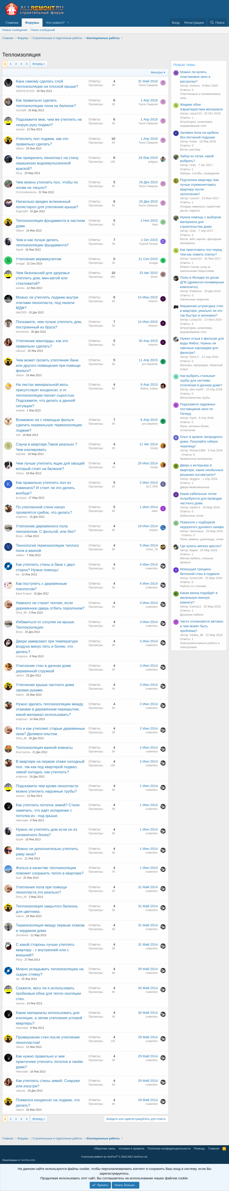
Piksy (19, 959)
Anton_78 (152, 549)
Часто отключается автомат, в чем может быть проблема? (202, 626)
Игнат (154, 276)
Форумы (32, 22)
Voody (154, 448)
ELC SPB (152, 486)
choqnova (22, 656)
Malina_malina (149, 388)
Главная (12, 22)
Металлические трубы (195, 397)
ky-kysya (21, 497)
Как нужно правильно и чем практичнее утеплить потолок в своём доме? (49, 1061)
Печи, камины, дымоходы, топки (201, 539)
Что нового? (55, 22)
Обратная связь (104, 1148)
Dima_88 (21, 612)
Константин (23, 752)
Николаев (22, 820)
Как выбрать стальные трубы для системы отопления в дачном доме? (201, 380)
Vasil (155, 224)
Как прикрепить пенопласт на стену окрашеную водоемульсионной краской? (47, 163)
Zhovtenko (22, 935)
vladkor (20, 555)
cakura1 (20, 350)
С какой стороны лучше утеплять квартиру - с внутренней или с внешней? (45, 949)
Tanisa (20, 473)
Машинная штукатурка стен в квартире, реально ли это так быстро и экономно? (201, 310)
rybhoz (20, 675)
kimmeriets (22, 331)
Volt (18, 435)
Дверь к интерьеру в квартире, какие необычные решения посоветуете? (201, 469)
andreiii (20, 410)
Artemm (153, 301)
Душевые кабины (192, 614)
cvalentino (152, 568)
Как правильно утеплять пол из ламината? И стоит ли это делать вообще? (45, 488)
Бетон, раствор (190, 149)
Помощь (199, 1148)
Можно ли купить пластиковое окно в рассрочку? (195, 76)
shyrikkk (20, 454)
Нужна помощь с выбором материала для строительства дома (200, 221)
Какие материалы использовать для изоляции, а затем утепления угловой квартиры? (49, 1018)
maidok (153, 530)
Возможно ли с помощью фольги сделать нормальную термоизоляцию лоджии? (49, 425)
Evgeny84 (22, 211)
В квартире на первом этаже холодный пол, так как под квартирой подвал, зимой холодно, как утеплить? (50, 766)
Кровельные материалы (196, 458)
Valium (20, 148)
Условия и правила (131, 1148)
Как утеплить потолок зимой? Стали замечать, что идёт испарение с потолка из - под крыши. (48, 810)
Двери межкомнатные (194, 487)
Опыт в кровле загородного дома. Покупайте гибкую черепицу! (201, 441)
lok (17, 574)
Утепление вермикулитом (38, 259)
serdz (19, 858)
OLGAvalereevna (26, 192)
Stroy (19, 173)
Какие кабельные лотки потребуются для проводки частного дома (201, 498)
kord (18, 877)
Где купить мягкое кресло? (201, 546)
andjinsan (21, 516)
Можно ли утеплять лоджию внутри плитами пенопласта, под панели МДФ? (47, 302)
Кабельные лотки (191, 515)
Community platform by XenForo (114, 1156)
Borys (19, 536)
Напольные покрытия (194, 299)
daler (155, 511)
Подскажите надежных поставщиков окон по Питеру (197, 408)
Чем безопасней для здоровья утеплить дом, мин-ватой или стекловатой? (43, 278)
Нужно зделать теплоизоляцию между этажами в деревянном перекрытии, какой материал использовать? (49, 709)
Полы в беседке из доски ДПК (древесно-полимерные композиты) (202, 282)
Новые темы (184, 65)
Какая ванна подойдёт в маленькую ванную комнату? (199, 597)
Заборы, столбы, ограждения (199, 173)
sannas (20, 129)
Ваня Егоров (24, 593)
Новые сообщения (14, 30)
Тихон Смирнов (148, 85)
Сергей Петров (148, 243)
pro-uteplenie (150, 364)
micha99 (21, 110)
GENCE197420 (25, 91)
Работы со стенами (193, 586)
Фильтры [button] (157, 72)
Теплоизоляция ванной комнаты (44, 747)
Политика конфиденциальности (169, 1148)
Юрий (19, 249)
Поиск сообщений (43, 30)
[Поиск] (217, 22)
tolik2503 (21, 312)
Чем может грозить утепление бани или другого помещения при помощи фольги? (48, 365)
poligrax (153, 161)
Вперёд (37, 64)
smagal (20, 263)
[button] (68, 22)
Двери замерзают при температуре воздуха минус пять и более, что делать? (47, 646)
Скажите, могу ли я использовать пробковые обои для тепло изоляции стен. (48, 993)
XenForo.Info (28, 1160)
